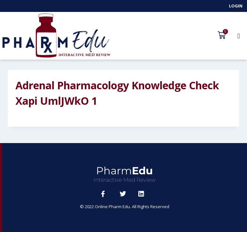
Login (235, 6)
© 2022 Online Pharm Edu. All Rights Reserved (124, 206)
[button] (238, 36)
